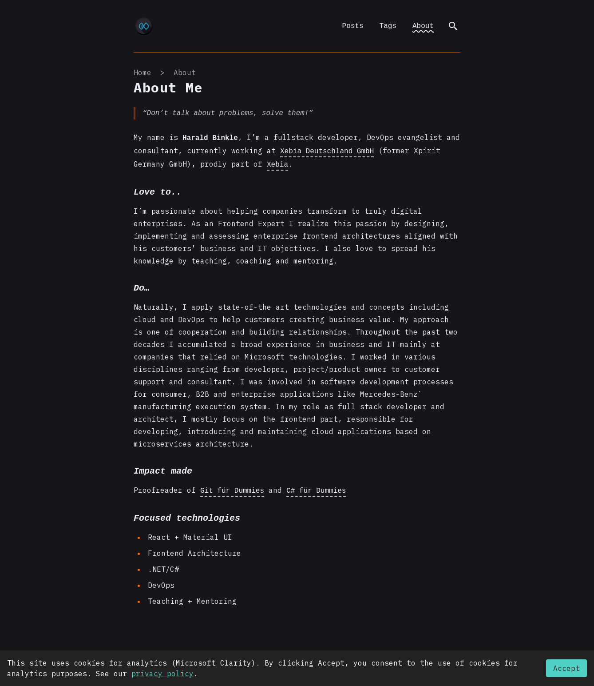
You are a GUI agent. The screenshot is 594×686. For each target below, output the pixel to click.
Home (142, 72)
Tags (388, 26)
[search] (453, 26)
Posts (353, 26)
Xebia (277, 162)
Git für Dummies (232, 487)
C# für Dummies (316, 487)
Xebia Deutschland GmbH (327, 150)
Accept (566, 668)
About (423, 26)
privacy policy (162, 673)
